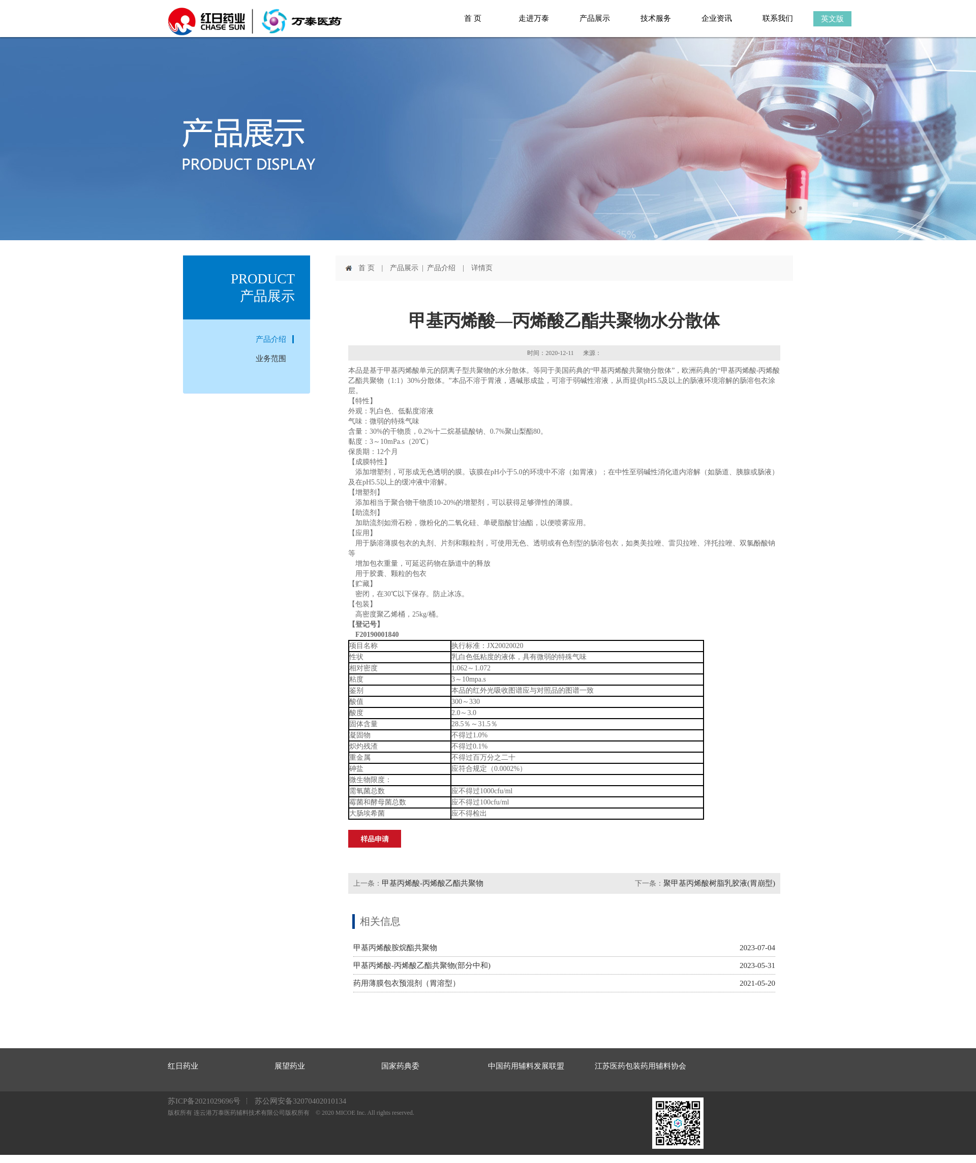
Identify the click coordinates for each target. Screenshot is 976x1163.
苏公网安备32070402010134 (300, 1101)
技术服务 (655, 18)
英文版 (832, 19)
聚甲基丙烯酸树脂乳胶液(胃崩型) (719, 883)
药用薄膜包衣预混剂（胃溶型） (406, 983)
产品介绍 (271, 339)
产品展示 (595, 18)
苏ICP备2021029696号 (204, 1101)
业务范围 (271, 358)
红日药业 (183, 1066)
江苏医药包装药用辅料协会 (612, 1066)
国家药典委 (399, 1066)
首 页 (472, 18)
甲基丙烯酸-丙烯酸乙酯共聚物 (432, 883)
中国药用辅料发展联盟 (506, 1066)
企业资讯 (717, 18)
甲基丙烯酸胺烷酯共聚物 (395, 948)
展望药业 (289, 1066)
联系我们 (777, 18)
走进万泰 (533, 18)
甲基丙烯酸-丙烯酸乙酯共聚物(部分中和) (422, 965)
